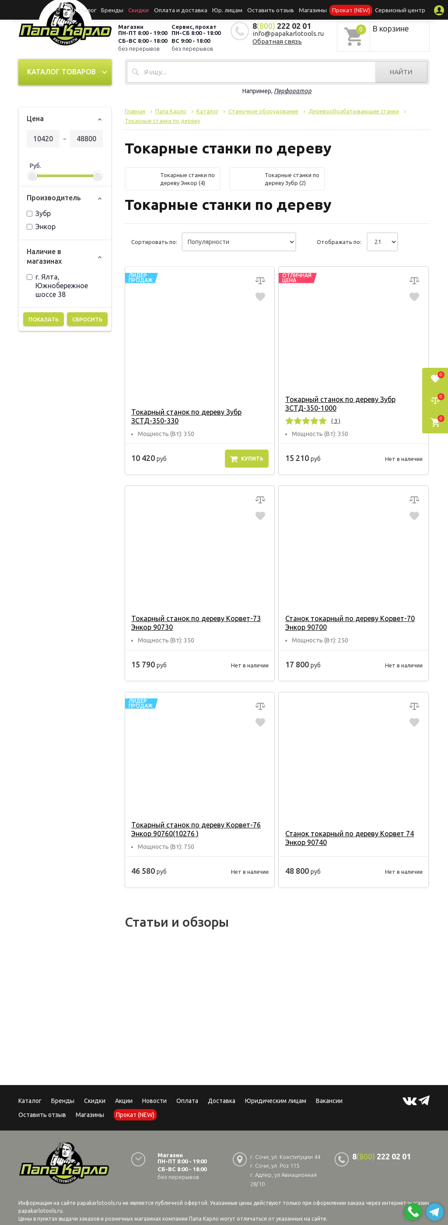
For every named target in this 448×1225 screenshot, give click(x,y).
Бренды (122, 10)
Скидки (94, 1100)
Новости (154, 1100)
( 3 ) (335, 421)
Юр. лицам (228, 10)
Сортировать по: (154, 242)
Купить (246, 459)
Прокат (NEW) (344, 10)
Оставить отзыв (268, 10)
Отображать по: (339, 242)
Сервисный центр (389, 10)
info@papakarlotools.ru (288, 33)
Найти (401, 72)
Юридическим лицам (275, 1100)
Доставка (221, 1100)
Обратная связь (277, 41)
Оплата (187, 1100)
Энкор (41, 226)
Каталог (97, 10)
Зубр (39, 213)
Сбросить (87, 319)
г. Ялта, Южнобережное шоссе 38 (57, 285)
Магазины (90, 1114)
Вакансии (329, 1100)
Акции (124, 1100)
